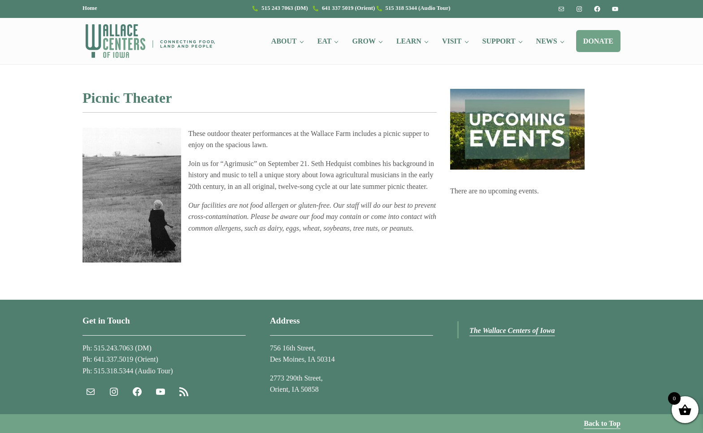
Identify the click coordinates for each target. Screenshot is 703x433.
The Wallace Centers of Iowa (512, 330)
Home (89, 8)
